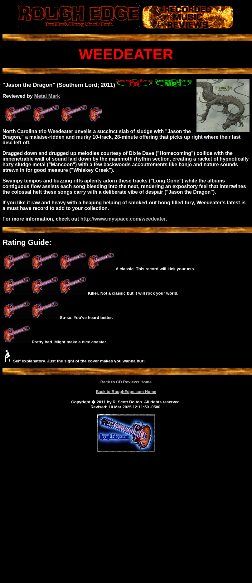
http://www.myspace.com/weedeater (123, 219)
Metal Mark (47, 96)
